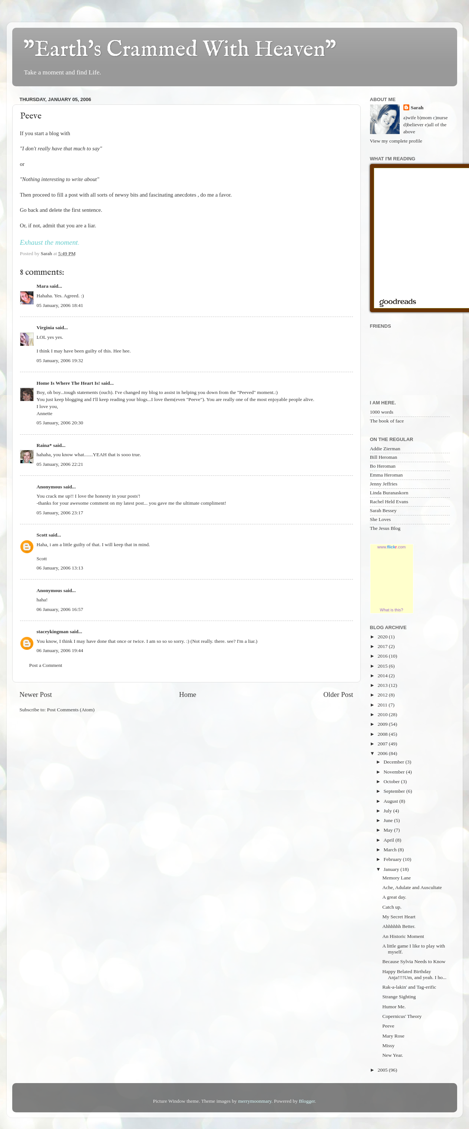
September (395, 791)
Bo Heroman (383, 466)
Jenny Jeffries (383, 484)
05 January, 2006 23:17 (60, 512)
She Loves (380, 519)
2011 (383, 705)
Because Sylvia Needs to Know (413, 961)
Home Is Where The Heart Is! (68, 383)
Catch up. (392, 907)
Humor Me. (394, 1006)
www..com (391, 547)
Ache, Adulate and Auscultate (412, 887)
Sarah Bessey (383, 510)
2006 (383, 753)
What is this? (391, 610)
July (388, 811)
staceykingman (53, 631)
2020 (383, 636)
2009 (383, 724)
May (389, 830)
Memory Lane (396, 878)
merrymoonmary (254, 1101)
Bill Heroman (383, 457)
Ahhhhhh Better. (398, 926)
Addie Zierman (385, 448)
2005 (383, 1070)
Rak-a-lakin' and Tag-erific (409, 987)
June (389, 820)
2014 (383, 675)
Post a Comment (45, 665)
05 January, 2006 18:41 (60, 305)
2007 (383, 743)
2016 (383, 656)
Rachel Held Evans (389, 501)
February (393, 859)
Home (187, 694)
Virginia (46, 327)
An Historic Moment (403, 936)
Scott (42, 535)
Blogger (307, 1101)
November (395, 772)
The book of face (387, 421)
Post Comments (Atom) (71, 709)
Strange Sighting (399, 996)
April (390, 840)
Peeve (388, 1026)
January (392, 869)
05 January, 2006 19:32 (60, 360)
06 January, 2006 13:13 (60, 568)
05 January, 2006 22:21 (60, 464)
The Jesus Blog (385, 528)
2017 (383, 646)
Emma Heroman (386, 475)
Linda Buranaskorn (389, 492)
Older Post (338, 694)
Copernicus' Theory (402, 1016)
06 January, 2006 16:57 (60, 609)
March (391, 849)
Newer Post (36, 694)
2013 (383, 685)
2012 (383, 695)
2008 (383, 734)
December (395, 762)
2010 (383, 714)
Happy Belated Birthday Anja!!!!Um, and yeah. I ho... (414, 974)
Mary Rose (393, 1036)
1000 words (381, 412)
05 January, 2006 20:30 (60, 422)
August (391, 801)
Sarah (417, 107)
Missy (388, 1045)
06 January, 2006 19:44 (60, 650)
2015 (383, 666)
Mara (43, 286)
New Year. (392, 1055)
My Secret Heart (398, 916)
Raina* (44, 445)
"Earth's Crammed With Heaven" (179, 50)
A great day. (394, 897)
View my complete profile (396, 141)
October (392, 781)
